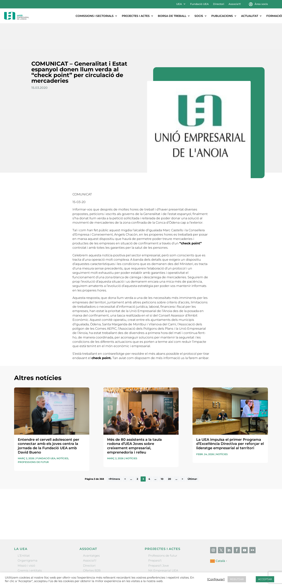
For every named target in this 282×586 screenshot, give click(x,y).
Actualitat (249, 16)
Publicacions (222, 16)
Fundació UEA (199, 4)
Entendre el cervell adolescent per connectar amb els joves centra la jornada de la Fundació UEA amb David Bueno (48, 420)
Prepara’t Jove (158, 540)
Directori (218, 4)
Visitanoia (155, 559)
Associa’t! (235, 4)
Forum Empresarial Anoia (167, 549)
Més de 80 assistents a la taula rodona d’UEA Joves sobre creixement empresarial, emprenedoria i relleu (134, 420)
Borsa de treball (172, 16)
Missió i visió (26, 540)
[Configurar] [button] (216, 579)
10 (162, 453)
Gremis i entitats (30, 544)
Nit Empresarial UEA (163, 544)
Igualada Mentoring (162, 554)
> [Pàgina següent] (182, 453)
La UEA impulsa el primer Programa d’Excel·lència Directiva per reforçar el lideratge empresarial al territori (230, 418)
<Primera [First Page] (114, 453)
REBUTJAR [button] (237, 579)
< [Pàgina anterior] (125, 453)
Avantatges (91, 530)
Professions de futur (33, 436)
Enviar (259, 497)
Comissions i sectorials (95, 16)
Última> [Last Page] (192, 453)
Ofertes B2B (91, 544)
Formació (274, 16)
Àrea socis (261, 4)
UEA (179, 4)
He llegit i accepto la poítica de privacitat (197, 491)
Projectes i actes (136, 16)
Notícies (62, 432)
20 (169, 453)
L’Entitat (24, 530)
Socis (198, 16)
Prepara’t (155, 534)
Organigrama (27, 534)
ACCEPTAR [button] (265, 579)
